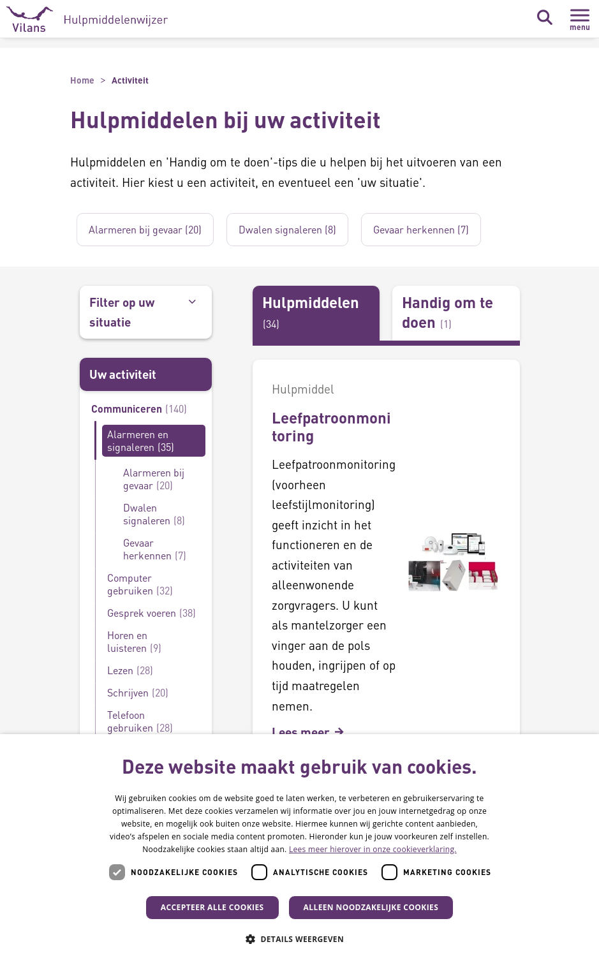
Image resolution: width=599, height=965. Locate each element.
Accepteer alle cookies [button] (212, 907)
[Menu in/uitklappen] (580, 19)
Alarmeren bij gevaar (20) (145, 229)
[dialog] (299, 849)
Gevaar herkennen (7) (421, 229)
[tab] (316, 313)
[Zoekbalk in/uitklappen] (544, 18)
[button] (299, 939)
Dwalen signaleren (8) (287, 229)
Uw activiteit (122, 374)
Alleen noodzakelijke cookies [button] (371, 907)
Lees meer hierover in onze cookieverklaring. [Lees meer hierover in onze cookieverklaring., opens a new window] (373, 849)
